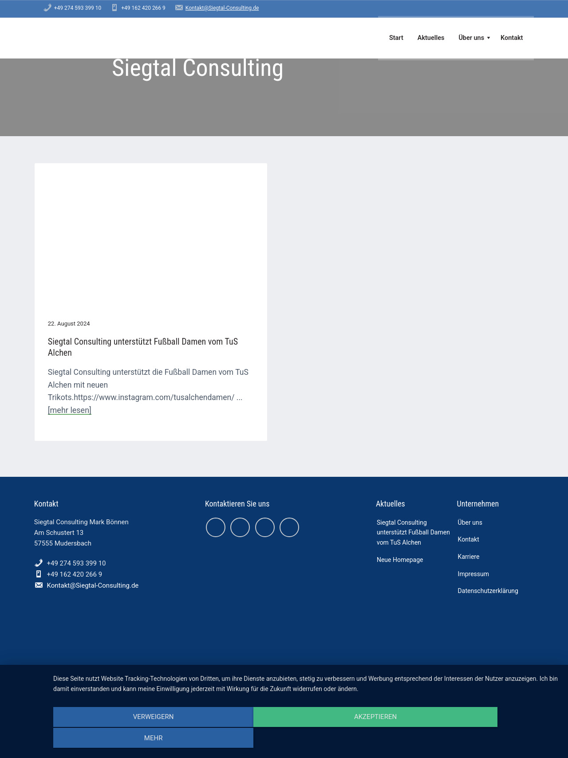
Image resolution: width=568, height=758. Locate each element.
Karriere (469, 526)
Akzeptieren (306, 739)
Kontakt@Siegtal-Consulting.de (222, 8)
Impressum (473, 544)
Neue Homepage (400, 530)
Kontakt (468, 510)
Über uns (470, 492)
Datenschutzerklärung (488, 561)
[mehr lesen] (142, 378)
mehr (483, 739)
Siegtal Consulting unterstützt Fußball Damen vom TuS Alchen (103, 301)
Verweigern (129, 739)
